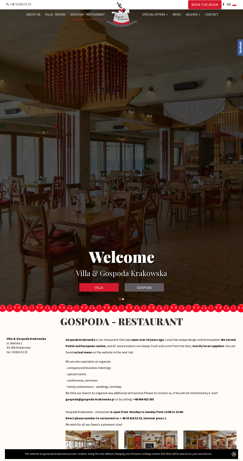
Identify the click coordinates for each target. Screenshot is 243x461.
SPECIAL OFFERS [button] (155, 14)
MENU (177, 14)
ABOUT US (33, 14)
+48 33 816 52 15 (18, 4)
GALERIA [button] (193, 14)
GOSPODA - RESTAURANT (87, 14)
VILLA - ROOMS (55, 14)
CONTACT (211, 14)
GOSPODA (144, 287)
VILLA (99, 287)
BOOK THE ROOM (204, 4)
